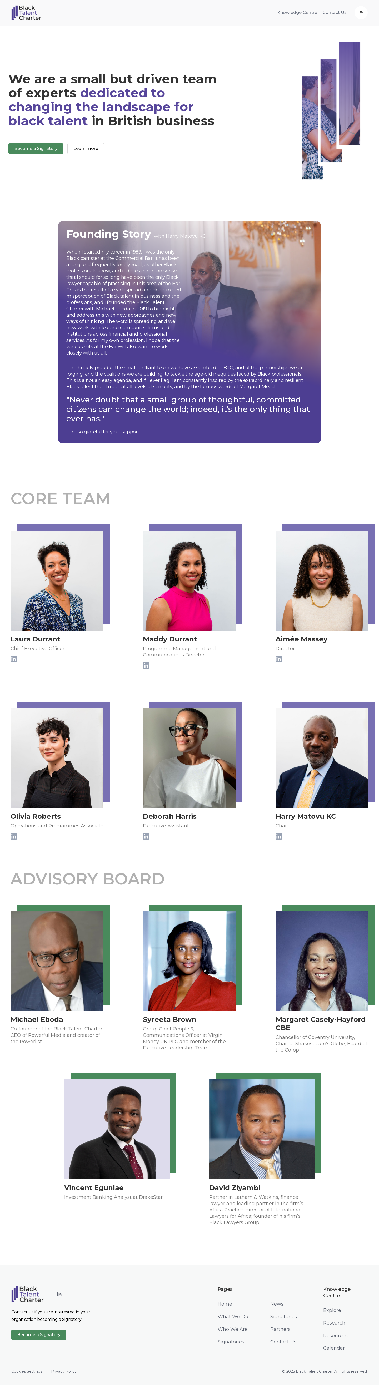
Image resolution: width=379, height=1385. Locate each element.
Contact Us (334, 12)
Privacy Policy (64, 1371)
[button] (361, 12)
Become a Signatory (39, 1334)
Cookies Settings (26, 1371)
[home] (26, 12)
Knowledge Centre (297, 12)
